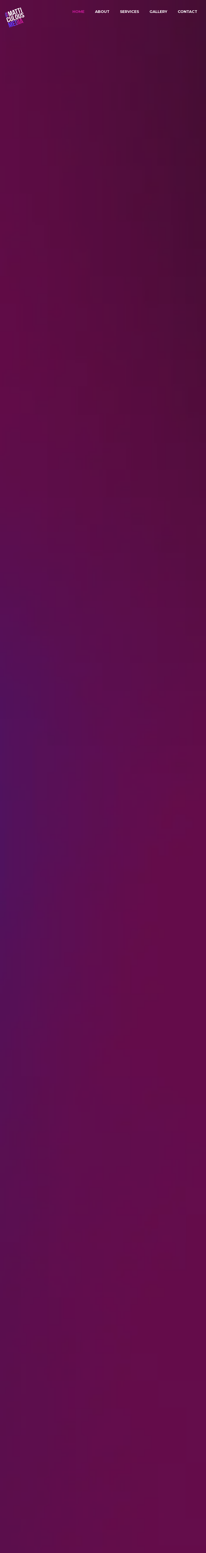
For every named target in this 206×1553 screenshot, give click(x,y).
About (102, 11)
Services (129, 11)
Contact (187, 11)
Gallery (158, 11)
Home (78, 11)
